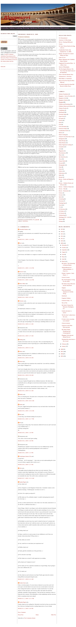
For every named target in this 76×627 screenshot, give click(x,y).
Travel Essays (43, 28)
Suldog (21, 339)
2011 (62, 238)
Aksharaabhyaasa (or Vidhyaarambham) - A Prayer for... (67, 269)
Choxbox (21, 301)
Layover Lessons (66, 277)
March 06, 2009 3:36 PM (25, 440)
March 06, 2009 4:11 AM (25, 324)
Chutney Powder (63, 108)
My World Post (62, 157)
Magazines (61, 151)
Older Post (53, 614)
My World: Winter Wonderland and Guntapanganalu (66, 331)
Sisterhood (64, 295)
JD (20, 422)
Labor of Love (62, 57)
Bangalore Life (62, 98)
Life (60, 148)
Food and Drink (62, 126)
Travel (60, 205)
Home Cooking (62, 134)
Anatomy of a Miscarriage (65, 40)
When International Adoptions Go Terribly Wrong (67, 291)
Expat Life (61, 116)
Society (60, 195)
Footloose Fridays (63, 128)
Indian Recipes (62, 140)
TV (59, 207)
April (63, 259)
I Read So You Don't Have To (65, 136)
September (64, 249)
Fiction (60, 120)
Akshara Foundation (63, 94)
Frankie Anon (22, 583)
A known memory (24, 37)
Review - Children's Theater (65, 186)
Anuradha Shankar (23, 229)
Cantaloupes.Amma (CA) (25, 456)
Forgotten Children (66, 298)
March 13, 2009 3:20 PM (25, 608)
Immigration (62, 138)
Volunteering (62, 215)
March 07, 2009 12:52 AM (26, 478)
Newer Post (20, 614)
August (64, 252)
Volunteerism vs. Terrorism (65, 76)
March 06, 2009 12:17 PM (26, 418)
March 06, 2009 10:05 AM (26, 400)
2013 (62, 233)
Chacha (60, 44)
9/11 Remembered (63, 38)
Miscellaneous (62, 153)
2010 (62, 240)
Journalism (61, 146)
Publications (55, 28)
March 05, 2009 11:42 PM (26, 279)
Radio (60, 175)
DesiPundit (61, 112)
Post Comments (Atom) (29, 618)
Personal (64, 28)
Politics (60, 171)
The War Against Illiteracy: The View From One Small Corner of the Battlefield (67, 70)
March (63, 261)
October (64, 247)
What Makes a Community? (65, 78)
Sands (20, 404)
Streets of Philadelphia (64, 67)
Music (60, 155)
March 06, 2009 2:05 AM (25, 297)
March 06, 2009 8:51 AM (25, 347)
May (63, 256)
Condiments (61, 110)
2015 (62, 229)
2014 (62, 231)
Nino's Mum (22, 283)
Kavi (20, 243)
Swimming (61, 199)
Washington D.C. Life (64, 217)
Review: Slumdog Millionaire (66, 42)
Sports (60, 197)
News (60, 159)
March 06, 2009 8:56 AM (25, 357)
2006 (62, 353)
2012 (62, 236)
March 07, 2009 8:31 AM (25, 579)
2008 (62, 349)
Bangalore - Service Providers (66, 96)
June (63, 254)
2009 (62, 243)
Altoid (20, 361)
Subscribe (3, 66)
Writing (60, 221)
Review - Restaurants (64, 190)
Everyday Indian (63, 114)
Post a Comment (22, 612)
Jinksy (20, 351)
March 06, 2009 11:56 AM (26, 410)
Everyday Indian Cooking (11, 28)
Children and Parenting (64, 104)
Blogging (61, 102)
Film (60, 122)
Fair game (61, 118)
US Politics (61, 211)
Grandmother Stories (63, 130)
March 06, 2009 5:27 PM (25, 464)
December (64, 245)
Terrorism (61, 201)
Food (60, 124)
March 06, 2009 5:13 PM (25, 452)
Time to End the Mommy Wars (66, 74)
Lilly (20, 468)
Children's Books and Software (66, 106)
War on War (64, 302)
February (64, 344)
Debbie (21, 394)
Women (60, 219)
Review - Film (62, 188)
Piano (60, 167)
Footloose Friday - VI (67, 300)
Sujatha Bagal (22, 482)
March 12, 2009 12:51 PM (26, 598)
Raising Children (30, 28)
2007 (62, 351)
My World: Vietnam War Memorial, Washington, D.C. (68, 307)
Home (37, 614)
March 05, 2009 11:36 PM (26, 239)
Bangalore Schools (63, 100)
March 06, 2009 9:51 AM (25, 390)
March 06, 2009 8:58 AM (25, 375)
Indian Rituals (62, 142)
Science (60, 192)
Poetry (60, 169)
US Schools (61, 213)
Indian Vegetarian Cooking (65, 144)
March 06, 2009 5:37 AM (25, 335)
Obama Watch (62, 161)
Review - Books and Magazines (66, 179)
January (64, 346)
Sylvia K (21, 271)
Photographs (62, 165)
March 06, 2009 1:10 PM (25, 432)
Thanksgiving (62, 203)
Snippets (64, 287)
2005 (62, 356)
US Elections (62, 209)
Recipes (61, 177)
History (60, 132)
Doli (20, 414)
